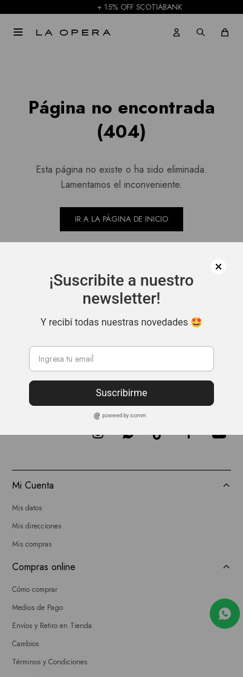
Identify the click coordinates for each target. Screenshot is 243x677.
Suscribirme (121, 393)
